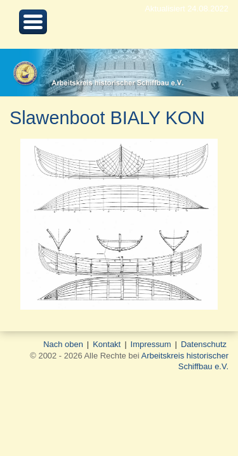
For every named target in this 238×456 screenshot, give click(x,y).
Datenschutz (204, 344)
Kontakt (107, 344)
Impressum (151, 344)
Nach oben (63, 344)
